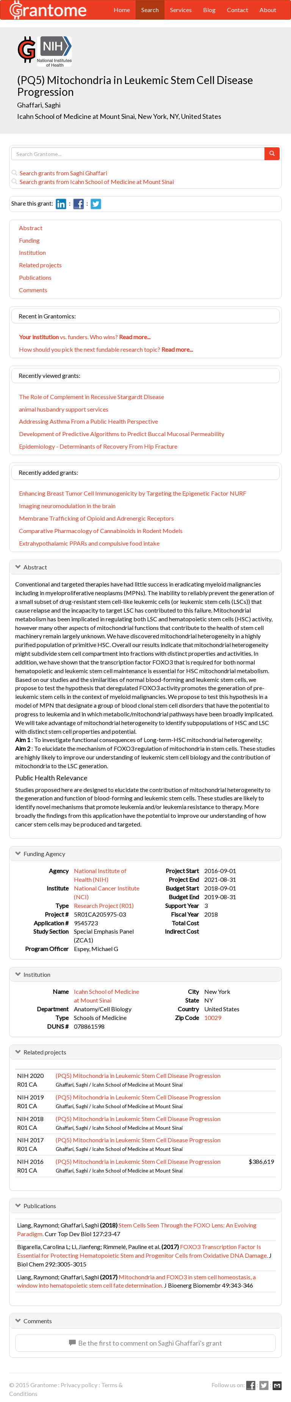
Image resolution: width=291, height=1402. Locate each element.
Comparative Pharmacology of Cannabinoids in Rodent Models (101, 530)
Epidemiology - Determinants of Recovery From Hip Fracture (98, 446)
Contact (237, 9)
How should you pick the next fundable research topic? (106, 349)
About (268, 9)
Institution (32, 252)
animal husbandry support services (63, 409)
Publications (35, 277)
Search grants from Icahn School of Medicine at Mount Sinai (92, 181)
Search (150, 9)
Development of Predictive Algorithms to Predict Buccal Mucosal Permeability (121, 433)
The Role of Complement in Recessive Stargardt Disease (91, 396)
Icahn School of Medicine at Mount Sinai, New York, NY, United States (119, 116)
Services (181, 9)
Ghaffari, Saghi (39, 105)
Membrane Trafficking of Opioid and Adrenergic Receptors (96, 518)
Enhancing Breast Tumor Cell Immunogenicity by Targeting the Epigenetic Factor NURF (132, 493)
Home (122, 9)
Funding (29, 240)
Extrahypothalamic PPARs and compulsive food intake (89, 543)
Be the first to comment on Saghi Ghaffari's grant (145, 1343)
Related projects (40, 264)
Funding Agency (44, 853)
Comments (33, 289)
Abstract (30, 227)
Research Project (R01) (104, 905)
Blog (209, 9)
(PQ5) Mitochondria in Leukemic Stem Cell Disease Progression (138, 1075)
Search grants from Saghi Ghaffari (59, 172)
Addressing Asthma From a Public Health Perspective (88, 421)
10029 (212, 1017)
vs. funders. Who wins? (84, 336)
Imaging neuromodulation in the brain (67, 505)
